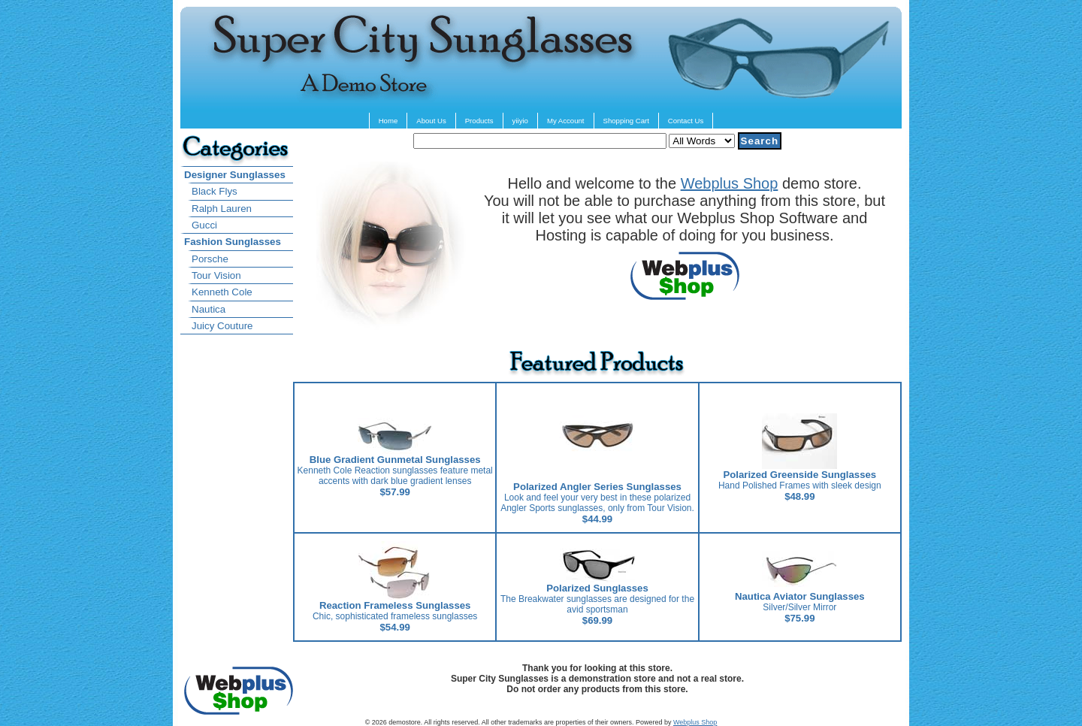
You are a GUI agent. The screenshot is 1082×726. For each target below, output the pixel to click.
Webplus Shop (729, 183)
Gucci (204, 225)
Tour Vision (216, 275)
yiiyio (520, 120)
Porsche (210, 259)
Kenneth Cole (222, 292)
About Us (431, 120)
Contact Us (685, 120)
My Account (566, 120)
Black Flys (214, 191)
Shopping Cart (626, 120)
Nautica (208, 309)
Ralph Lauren (222, 208)
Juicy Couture (222, 325)
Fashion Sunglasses (232, 241)
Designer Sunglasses (235, 174)
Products (479, 120)
